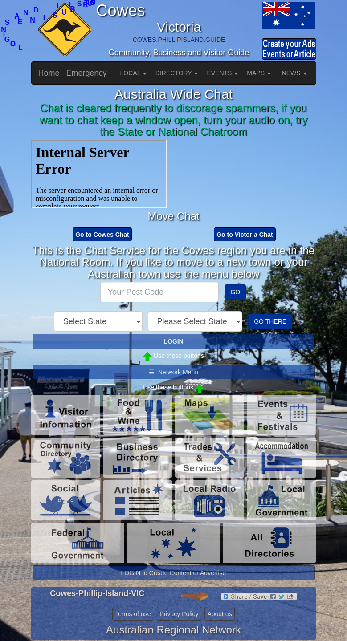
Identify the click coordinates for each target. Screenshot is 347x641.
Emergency (86, 73)
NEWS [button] (294, 73)
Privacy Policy (178, 613)
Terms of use (133, 613)
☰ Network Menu (173, 372)
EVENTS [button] (222, 73)
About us (219, 613)
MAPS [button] (259, 73)
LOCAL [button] (133, 73)
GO (235, 292)
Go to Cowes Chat (102, 234)
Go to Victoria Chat (244, 234)
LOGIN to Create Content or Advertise (173, 572)
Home (49, 73)
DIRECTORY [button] (176, 73)
